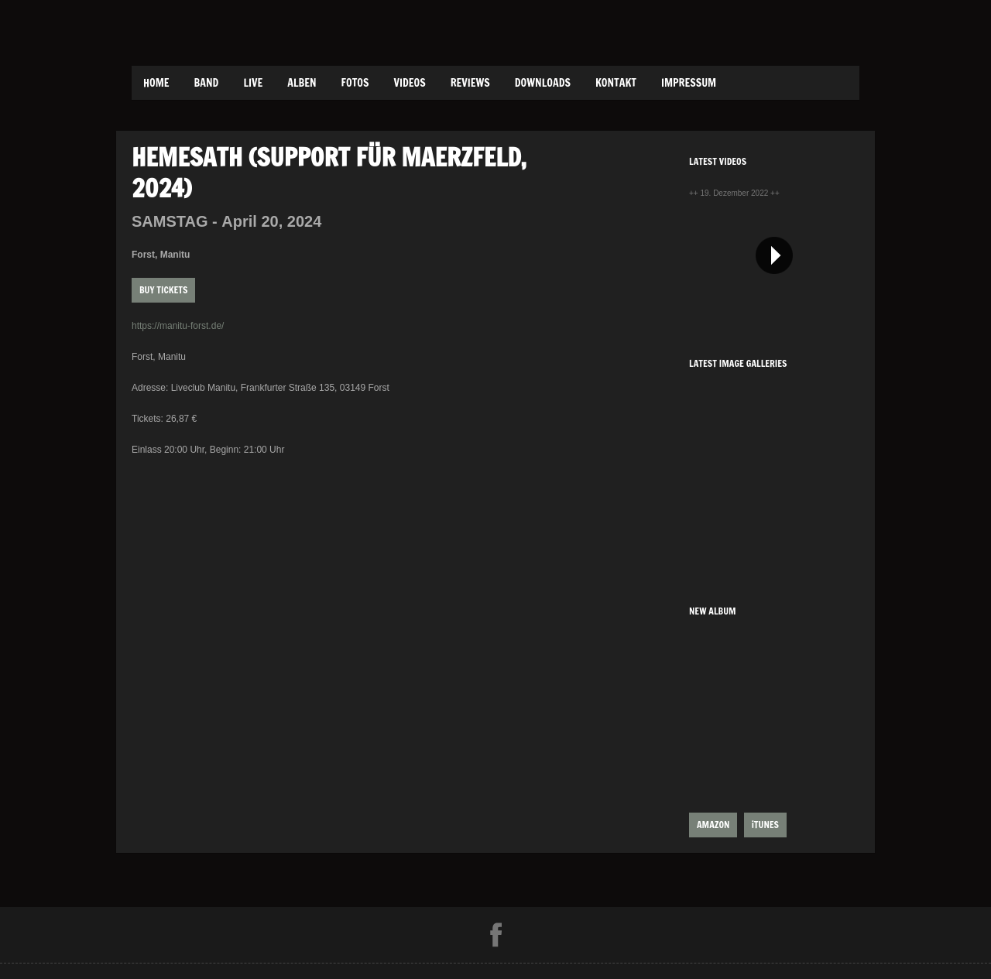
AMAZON (713, 824)
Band (206, 83)
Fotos (355, 83)
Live (252, 83)
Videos (409, 83)
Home (156, 83)
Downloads (543, 83)
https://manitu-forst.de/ (178, 325)
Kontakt (615, 83)
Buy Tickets (163, 289)
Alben (301, 83)
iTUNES (765, 824)
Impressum (688, 83)
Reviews (470, 83)
